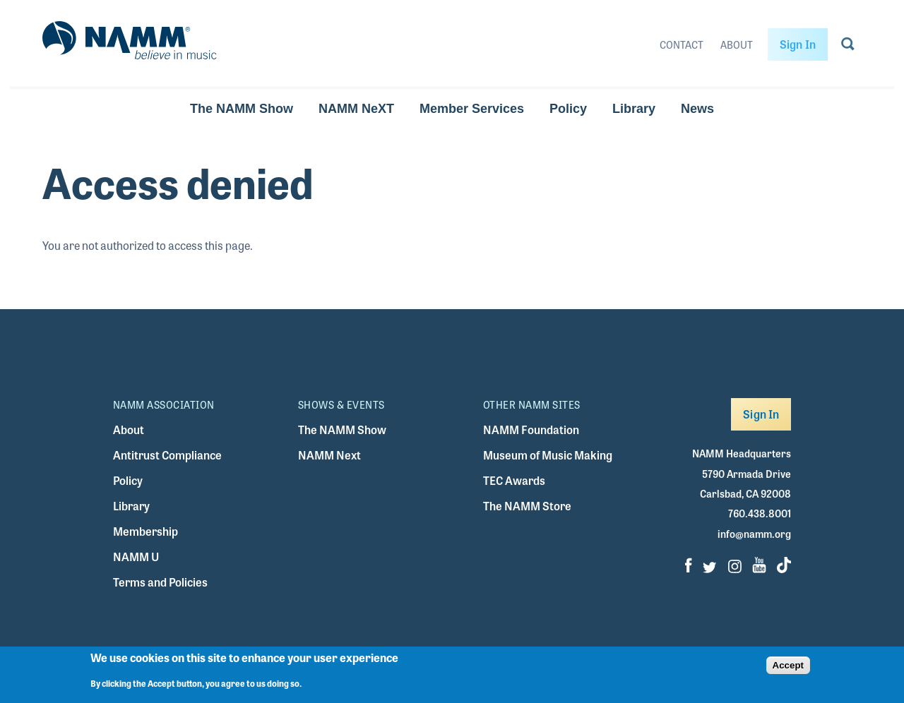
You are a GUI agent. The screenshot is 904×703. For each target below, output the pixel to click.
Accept (788, 671)
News (697, 109)
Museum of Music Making (547, 455)
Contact (681, 44)
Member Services (472, 109)
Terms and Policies (160, 582)
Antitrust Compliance (167, 455)
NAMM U (136, 556)
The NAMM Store (527, 506)
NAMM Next (329, 455)
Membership (145, 531)
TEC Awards (514, 480)
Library (633, 109)
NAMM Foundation (531, 429)
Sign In (798, 44)
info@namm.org (754, 534)
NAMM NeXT (356, 109)
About (736, 44)
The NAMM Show (241, 109)
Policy (568, 109)
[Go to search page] (848, 46)
